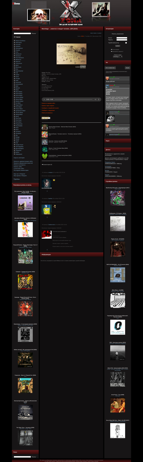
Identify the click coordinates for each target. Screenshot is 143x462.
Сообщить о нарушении (48, 110)
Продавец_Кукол (110, 162)
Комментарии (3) (47, 164)
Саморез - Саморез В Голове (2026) (25, 271)
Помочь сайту (18, 166)
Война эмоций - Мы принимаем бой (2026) (25, 349)
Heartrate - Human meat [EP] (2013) (58, 141)
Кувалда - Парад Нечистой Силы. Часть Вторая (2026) (25, 298)
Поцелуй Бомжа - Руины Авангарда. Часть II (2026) (25, 245)
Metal (91, 33)
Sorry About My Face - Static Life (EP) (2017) (117, 420)
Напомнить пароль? (117, 51)
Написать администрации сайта (23, 161)
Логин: (110, 38)
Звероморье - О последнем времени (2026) (25, 324)
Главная (18, 37)
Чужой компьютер (113, 43)
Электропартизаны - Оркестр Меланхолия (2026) (25, 401)
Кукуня (107, 175)
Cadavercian (51, 224)
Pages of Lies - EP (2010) (117, 239)
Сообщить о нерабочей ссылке (50, 108)
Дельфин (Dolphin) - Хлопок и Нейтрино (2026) (25, 219)
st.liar (82, 36)
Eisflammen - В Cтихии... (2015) (117, 213)
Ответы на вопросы (20, 165)
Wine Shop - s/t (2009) (117, 290)
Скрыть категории (19, 157)
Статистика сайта (19, 168)
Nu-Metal (99, 33)
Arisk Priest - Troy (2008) (117, 394)
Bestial (107, 170)
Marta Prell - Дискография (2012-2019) (118, 368)
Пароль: (110, 40)
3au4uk (50, 198)
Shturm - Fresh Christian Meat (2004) (58, 148)
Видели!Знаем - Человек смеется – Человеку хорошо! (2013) (65, 133)
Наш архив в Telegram (20, 175)
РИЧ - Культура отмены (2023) (118, 342)
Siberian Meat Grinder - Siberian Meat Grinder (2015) (62, 126)
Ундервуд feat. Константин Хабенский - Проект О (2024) (117, 316)
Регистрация (115, 49)
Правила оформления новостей (23, 163)
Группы (17, 179)
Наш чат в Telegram (19, 174)
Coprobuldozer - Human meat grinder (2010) (60, 155)
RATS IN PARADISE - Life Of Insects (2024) (118, 264)
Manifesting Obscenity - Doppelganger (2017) (117, 187)
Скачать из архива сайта (48, 103)
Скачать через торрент (48, 105)
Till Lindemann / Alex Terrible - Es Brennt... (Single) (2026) (25, 192)
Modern (95, 33)
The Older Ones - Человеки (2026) (25, 427)
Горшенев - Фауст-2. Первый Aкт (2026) (25, 375)
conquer (50, 172)
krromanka (108, 166)
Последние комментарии (21, 170)
